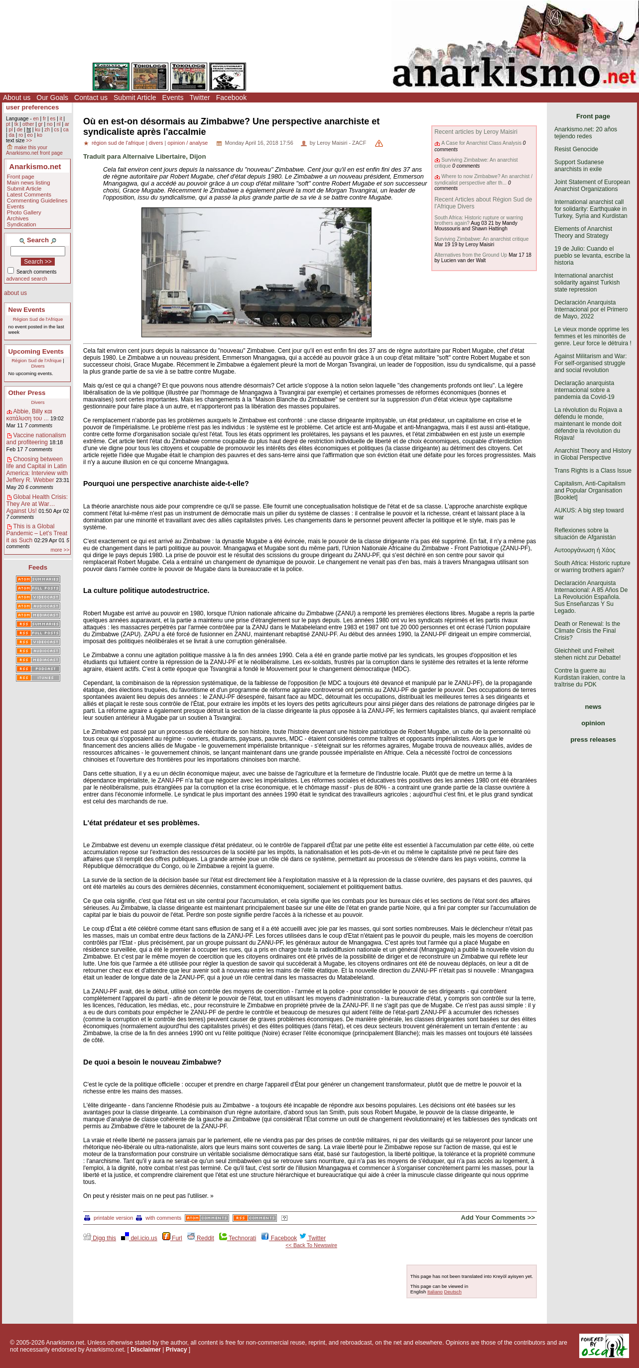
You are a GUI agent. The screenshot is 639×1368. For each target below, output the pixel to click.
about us (15, 293)
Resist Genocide (576, 149)
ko (39, 135)
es (53, 118)
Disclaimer (145, 1349)
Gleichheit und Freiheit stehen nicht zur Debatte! (587, 654)
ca (66, 129)
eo (30, 135)
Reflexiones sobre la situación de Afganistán (585, 534)
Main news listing (28, 183)
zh (47, 129)
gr (40, 124)
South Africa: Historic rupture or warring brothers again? (592, 567)
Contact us (91, 97)
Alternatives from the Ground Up (470, 255)
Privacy (176, 1349)
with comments (158, 1218)
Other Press (27, 392)
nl (59, 124)
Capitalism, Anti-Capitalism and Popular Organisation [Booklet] (590, 490)
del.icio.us (139, 1238)
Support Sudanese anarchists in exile (579, 166)
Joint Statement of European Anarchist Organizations (592, 186)
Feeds (37, 567)
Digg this (99, 1238)
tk (16, 124)
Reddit (200, 1238)
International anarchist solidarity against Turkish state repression (587, 282)
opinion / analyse (187, 143)
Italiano (435, 1291)
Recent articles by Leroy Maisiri (475, 131)
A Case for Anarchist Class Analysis (481, 143)
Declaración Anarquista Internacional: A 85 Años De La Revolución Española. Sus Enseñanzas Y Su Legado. (591, 597)
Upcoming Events (36, 351)
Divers (37, 366)
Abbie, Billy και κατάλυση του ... (29, 415)
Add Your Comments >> (498, 1217)
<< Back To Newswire (311, 1245)
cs (56, 129)
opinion (593, 723)
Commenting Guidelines (37, 200)
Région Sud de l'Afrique (38, 319)
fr (44, 118)
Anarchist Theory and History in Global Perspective (593, 454)
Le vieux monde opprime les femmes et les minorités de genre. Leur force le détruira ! (593, 336)
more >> (59, 550)
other (28, 124)
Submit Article (135, 97)
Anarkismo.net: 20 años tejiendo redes (585, 133)
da (11, 135)
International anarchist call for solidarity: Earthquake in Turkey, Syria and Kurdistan (591, 208)
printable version (108, 1218)
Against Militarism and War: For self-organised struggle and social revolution (590, 363)
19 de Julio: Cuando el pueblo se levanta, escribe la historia (592, 255)
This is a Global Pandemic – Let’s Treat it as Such (37, 533)
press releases (593, 739)
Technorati (237, 1238)
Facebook (231, 97)
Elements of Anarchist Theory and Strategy (583, 232)
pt (8, 124)
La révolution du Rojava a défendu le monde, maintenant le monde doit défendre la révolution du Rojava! (588, 423)
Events (173, 97)
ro (20, 135)
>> (29, 140)
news (593, 706)
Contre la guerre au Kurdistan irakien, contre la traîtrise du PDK (589, 677)
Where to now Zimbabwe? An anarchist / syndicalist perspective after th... (483, 179)
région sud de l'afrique (118, 143)
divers (156, 143)
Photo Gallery (24, 212)
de (19, 129)
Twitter (199, 97)
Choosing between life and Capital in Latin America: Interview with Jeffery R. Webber (37, 470)
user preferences (32, 107)
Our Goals (52, 97)
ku (37, 129)
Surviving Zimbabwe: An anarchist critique (481, 239)
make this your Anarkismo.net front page (34, 150)
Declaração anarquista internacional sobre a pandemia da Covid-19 (584, 390)
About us (16, 97)
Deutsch (453, 1291)
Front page (20, 177)
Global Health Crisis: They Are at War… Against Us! (37, 503)
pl (10, 129)
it (61, 118)
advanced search (26, 279)
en (35, 118)
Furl (172, 1238)
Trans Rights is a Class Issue (593, 470)
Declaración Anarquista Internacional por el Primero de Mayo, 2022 (591, 309)
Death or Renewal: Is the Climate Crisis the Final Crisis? (587, 630)
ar (67, 124)
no (49, 124)
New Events (26, 309)
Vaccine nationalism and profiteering (36, 439)
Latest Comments (29, 194)
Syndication (21, 224)
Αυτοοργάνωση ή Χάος (584, 550)
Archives (18, 218)
